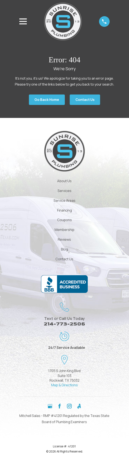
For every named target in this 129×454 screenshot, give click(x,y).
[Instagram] (69, 406)
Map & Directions (64, 385)
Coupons (64, 220)
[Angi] (79, 406)
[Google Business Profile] (50, 406)
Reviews (64, 239)
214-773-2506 (64, 324)
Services (64, 190)
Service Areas (64, 200)
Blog (64, 249)
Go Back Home (46, 99)
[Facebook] (59, 406)
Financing (64, 210)
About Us (64, 181)
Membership (64, 229)
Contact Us (85, 99)
